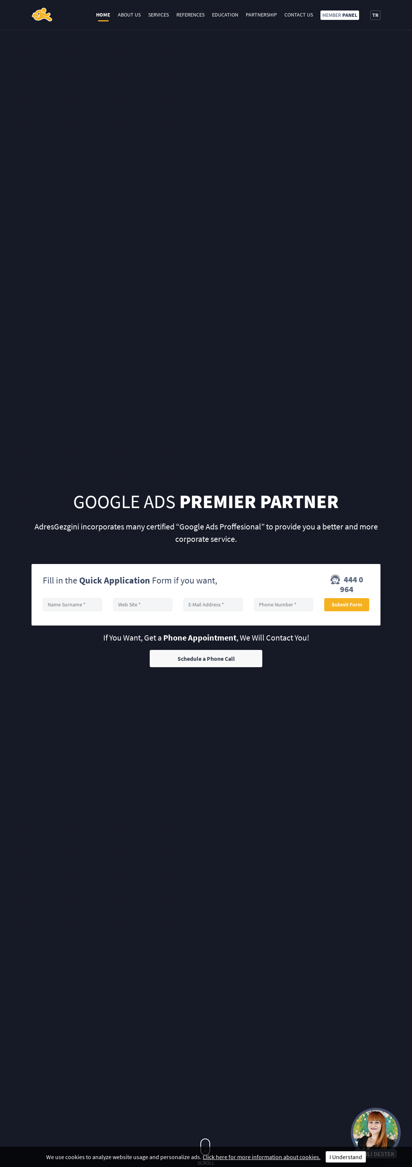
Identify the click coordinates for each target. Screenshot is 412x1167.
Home (103, 14)
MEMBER (339, 15)
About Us (129, 14)
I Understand (345, 1157)
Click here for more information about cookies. (261, 1157)
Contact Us (298, 14)
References (190, 14)
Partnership (261, 14)
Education (225, 14)
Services (158, 14)
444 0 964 (347, 584)
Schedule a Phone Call (206, 658)
